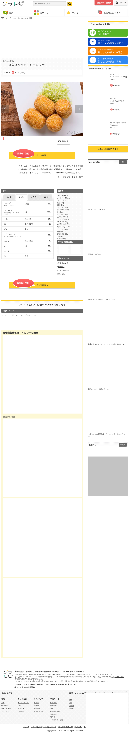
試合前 (52, 717)
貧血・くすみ (6, 708)
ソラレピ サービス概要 (24, 684)
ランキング (74, 12)
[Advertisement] (42, 38)
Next (79, 109)
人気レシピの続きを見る (108, 149)
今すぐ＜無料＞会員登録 (24, 687)
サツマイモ (8, 210)
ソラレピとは (36, 727)
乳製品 (62, 270)
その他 (71, 709)
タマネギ (7, 203)
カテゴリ (41, 12)
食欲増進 (53, 714)
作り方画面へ (30, 155)
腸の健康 (65, 263)
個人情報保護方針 (65, 727)
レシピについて (49, 727)
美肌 (59, 263)
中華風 (71, 706)
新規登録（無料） (104, 3)
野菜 (67, 270)
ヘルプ (26, 727)
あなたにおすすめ (109, 12)
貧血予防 (53, 706)
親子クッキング (23, 703)
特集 (8, 12)
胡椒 (6, 229)
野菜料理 (21, 711)
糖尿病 (36, 706)
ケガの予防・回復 (56, 720)
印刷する (65, 141)
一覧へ (122, 162)
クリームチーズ (9, 234)
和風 (70, 700)
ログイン (121, 2)
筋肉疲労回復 (55, 711)
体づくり (21, 708)
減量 (51, 708)
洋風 (63, 274)
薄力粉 (6, 241)
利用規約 (78, 727)
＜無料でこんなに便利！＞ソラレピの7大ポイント (56, 684)
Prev (5, 109)
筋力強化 (53, 703)
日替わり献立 (119, 677)
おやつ (20, 706)
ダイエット (5, 711)
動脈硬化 (61, 267)
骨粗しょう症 (38, 711)
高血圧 (36, 703)
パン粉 (6, 251)
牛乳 (6, 219)
